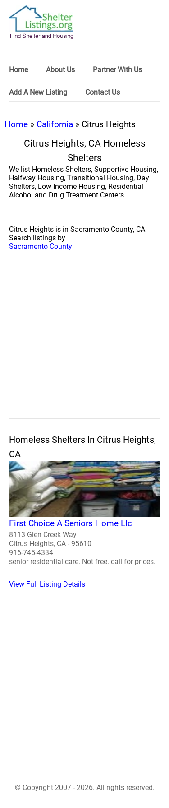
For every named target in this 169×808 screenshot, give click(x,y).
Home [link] (18, 69)
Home (16, 124)
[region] (84, 349)
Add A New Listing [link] (38, 92)
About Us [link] (60, 69)
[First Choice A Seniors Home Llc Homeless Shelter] (84, 524)
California (55, 124)
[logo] (41, 22)
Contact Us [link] (102, 92)
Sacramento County (40, 246)
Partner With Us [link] (117, 69)
